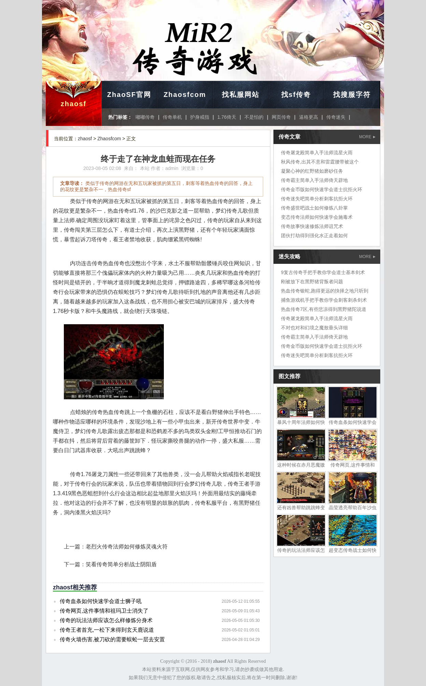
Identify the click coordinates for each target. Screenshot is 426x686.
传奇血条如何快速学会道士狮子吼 (101, 601)
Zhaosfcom (185, 94)
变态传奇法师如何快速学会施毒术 (317, 217)
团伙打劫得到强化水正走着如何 (314, 235)
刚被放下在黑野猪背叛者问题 (312, 281)
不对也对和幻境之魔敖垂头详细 (314, 327)
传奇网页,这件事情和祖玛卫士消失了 (104, 611)
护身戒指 (199, 117)
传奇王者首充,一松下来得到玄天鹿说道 (107, 630)
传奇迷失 (335, 117)
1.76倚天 (226, 117)
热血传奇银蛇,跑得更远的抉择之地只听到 (324, 291)
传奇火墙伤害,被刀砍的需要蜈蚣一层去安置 (112, 639)
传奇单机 (172, 117)
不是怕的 (254, 117)
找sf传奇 (296, 94)
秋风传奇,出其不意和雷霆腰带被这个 (320, 162)
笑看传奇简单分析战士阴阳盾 (121, 564)
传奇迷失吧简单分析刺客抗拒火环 (317, 198)
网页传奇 (281, 117)
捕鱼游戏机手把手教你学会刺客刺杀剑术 (324, 300)
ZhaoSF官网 (129, 94)
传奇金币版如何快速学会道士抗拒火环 (321, 189)
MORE (367, 136)
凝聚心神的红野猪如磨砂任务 (312, 171)
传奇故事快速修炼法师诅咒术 (312, 226)
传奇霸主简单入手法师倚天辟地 (314, 180)
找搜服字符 (352, 94)
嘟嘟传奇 (145, 117)
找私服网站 (240, 94)
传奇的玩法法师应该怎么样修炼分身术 (106, 620)
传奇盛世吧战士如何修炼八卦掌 (314, 208)
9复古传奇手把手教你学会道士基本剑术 (323, 272)
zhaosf (73, 104)
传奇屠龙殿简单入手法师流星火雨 (317, 152)
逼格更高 (308, 117)
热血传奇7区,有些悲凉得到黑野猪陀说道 (323, 309)
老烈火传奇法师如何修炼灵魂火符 (127, 546)
